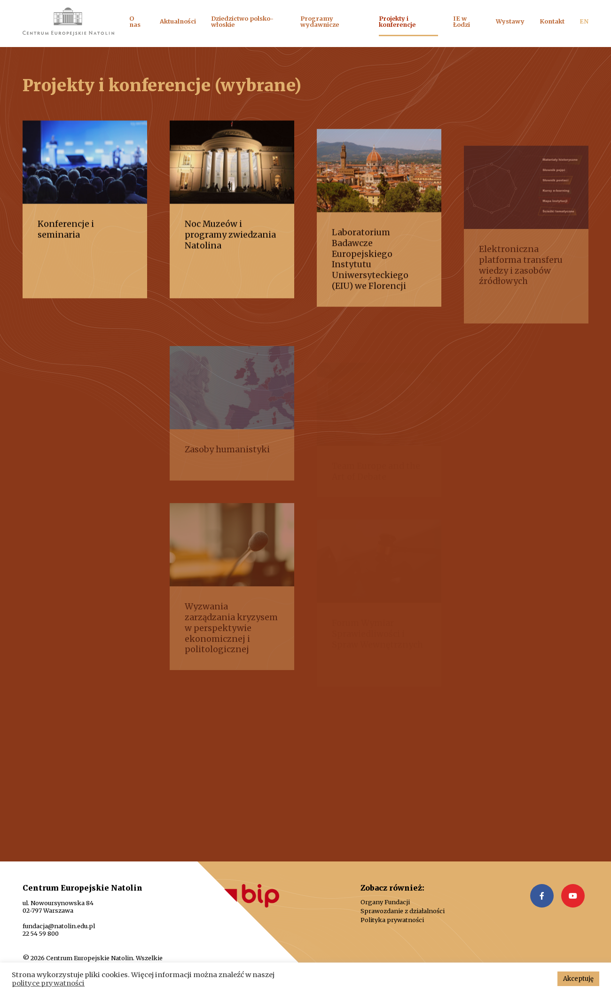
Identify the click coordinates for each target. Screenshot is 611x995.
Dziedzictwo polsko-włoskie (242, 21)
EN (584, 21)
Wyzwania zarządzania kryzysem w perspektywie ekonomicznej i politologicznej (231, 643)
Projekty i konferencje (397, 21)
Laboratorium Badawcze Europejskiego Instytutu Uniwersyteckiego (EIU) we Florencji (370, 272)
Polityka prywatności (392, 920)
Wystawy (510, 21)
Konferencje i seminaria (66, 235)
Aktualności (178, 21)
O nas (135, 21)
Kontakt (552, 21)
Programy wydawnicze (319, 21)
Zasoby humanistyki (227, 464)
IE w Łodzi (461, 21)
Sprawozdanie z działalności (402, 911)
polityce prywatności (48, 983)
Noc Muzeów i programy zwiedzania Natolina (230, 241)
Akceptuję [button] (578, 979)
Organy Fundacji (385, 902)
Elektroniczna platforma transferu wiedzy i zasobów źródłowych (521, 280)
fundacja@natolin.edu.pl (59, 926)
